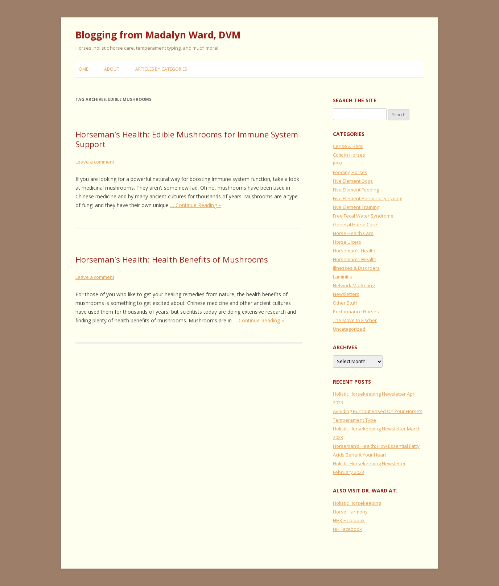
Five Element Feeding (356, 189)
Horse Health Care (353, 233)
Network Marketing (354, 285)
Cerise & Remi (348, 146)
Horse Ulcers (347, 242)
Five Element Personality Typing (367, 198)
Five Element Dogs (353, 181)
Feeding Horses (350, 172)
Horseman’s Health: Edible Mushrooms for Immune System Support (186, 139)
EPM (337, 163)
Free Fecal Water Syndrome (363, 215)
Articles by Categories (161, 69)
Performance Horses (356, 311)
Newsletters (346, 294)
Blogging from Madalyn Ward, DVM (157, 34)
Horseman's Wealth (354, 259)
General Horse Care (355, 224)
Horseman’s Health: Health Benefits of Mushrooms (171, 259)
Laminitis (342, 276)
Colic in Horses (349, 155)
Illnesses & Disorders (356, 268)
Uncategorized (349, 329)
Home (81, 69)
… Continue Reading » (195, 205)
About (111, 69)
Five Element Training (356, 207)
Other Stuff (345, 303)
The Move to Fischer (355, 320)
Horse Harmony (350, 511)
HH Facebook (347, 529)
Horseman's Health (354, 250)
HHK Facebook (349, 520)
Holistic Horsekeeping (357, 503)
